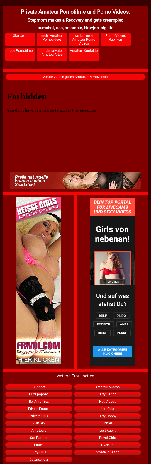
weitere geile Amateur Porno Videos (83, 39)
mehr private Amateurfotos (52, 53)
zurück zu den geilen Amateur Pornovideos (75, 77)
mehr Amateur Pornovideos (52, 38)
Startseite (20, 36)
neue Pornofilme (20, 51)
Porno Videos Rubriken (115, 38)
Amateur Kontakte (84, 51)
